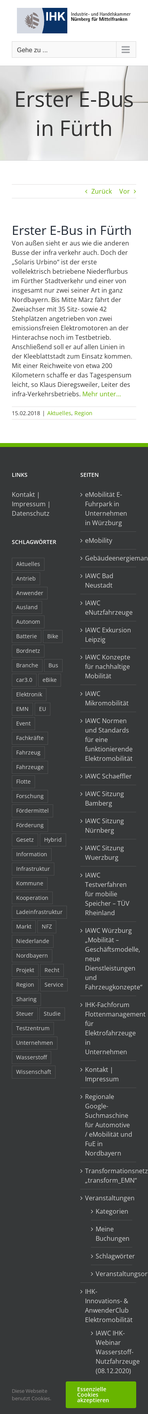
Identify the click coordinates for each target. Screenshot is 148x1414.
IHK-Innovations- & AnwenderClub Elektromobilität (108, 1305)
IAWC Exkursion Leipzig (108, 635)
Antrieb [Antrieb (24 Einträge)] (26, 578)
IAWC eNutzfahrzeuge (108, 608)
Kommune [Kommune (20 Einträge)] (29, 883)
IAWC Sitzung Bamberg (104, 798)
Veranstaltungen (108, 1198)
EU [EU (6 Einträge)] (42, 708)
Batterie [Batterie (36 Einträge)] (26, 636)
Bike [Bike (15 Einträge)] (52, 636)
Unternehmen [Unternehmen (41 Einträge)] (34, 1042)
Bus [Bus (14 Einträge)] (53, 665)
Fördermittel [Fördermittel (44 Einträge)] (32, 810)
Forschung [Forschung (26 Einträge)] (30, 796)
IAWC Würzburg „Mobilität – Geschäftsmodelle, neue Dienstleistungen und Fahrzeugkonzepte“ (108, 958)
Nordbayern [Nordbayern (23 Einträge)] (32, 955)
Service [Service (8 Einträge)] (53, 984)
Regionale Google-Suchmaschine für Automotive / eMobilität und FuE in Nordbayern (108, 1125)
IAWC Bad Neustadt (99, 580)
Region (83, 413)
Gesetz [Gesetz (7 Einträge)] (25, 839)
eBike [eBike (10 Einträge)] (50, 679)
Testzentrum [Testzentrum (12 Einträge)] (33, 1028)
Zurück (101, 191)
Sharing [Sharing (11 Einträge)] (26, 999)
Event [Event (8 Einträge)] (23, 723)
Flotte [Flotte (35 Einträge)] (23, 781)
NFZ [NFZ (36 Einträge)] (47, 926)
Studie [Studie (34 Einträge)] (52, 1013)
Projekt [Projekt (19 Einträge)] (25, 970)
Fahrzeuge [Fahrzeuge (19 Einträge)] (30, 767)
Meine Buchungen (112, 1234)
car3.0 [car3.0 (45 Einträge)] (24, 679)
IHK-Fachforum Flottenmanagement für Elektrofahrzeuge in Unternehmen (108, 1028)
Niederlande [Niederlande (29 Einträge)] (32, 941)
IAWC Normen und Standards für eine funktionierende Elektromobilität (108, 739)
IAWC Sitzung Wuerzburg (104, 853)
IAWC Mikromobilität (107, 698)
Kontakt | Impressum (102, 1074)
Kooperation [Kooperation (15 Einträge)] (32, 897)
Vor (124, 191)
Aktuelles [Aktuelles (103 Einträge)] (28, 564)
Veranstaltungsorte (112, 1273)
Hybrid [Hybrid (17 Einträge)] (53, 839)
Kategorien (112, 1211)
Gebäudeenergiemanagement (108, 558)
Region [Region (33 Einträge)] (25, 984)
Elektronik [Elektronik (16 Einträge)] (29, 694)
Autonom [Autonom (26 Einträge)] (28, 621)
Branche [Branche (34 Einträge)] (27, 665)
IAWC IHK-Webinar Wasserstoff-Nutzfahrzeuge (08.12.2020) (112, 1352)
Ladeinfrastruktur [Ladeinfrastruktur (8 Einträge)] (39, 912)
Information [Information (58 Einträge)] (31, 854)
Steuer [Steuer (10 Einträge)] (24, 1013)
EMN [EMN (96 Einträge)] (22, 708)
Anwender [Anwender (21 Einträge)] (29, 593)
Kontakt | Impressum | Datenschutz (31, 504)
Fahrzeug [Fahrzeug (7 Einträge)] (28, 752)
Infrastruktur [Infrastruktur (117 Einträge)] (33, 868)
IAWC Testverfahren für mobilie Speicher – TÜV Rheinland (107, 894)
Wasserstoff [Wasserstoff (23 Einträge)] (31, 1057)
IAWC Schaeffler (108, 776)
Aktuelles (59, 413)
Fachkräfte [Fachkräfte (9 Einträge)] (30, 738)
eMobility (98, 540)
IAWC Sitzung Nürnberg (104, 826)
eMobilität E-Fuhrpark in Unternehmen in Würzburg (106, 508)
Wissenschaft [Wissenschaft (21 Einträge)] (33, 1071)
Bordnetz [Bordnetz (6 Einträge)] (28, 650)
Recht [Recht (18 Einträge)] (51, 970)
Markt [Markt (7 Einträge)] (23, 926)
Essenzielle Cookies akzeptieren (93, 1394)
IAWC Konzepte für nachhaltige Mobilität (107, 666)
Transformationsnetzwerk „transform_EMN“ (108, 1176)
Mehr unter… (101, 394)
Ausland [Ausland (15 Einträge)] (27, 607)
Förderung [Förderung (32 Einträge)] (30, 825)
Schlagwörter (112, 1256)
